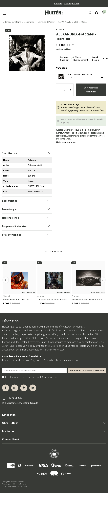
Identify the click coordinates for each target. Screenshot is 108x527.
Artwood (60, 29)
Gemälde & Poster (45, 21)
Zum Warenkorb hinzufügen (91, 89)
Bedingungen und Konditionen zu (39, 377)
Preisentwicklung (63, 49)
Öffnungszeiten (71, 3)
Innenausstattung (13, 21)
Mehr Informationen (66, 142)
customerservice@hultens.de (48, 349)
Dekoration (29, 21)
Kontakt (58, 3)
